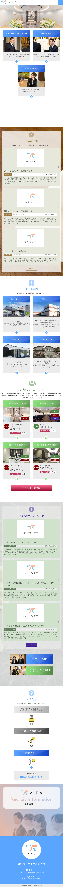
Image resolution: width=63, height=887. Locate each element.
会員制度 (31, 488)
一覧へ (31, 268)
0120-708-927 (33, 777)
